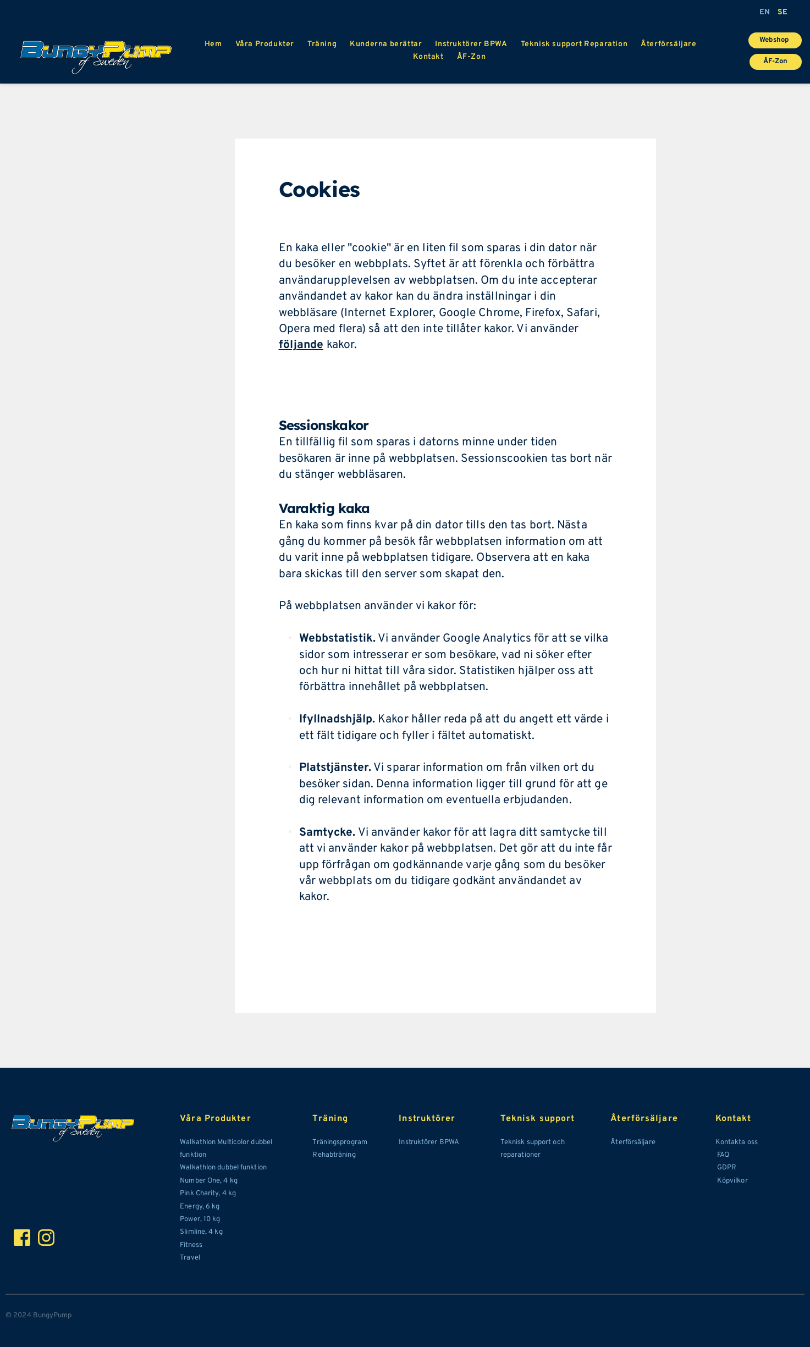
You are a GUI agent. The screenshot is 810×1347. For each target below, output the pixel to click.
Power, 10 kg (200, 1219)
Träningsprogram (339, 1142)
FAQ (722, 1155)
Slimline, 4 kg (201, 1232)
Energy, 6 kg (199, 1206)
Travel (191, 1258)
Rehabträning (333, 1155)
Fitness (192, 1245)
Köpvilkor (731, 1181)
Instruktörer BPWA (429, 1142)
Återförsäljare (633, 1142)
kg (233, 1181)
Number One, (201, 1181)
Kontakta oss (736, 1142)
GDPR (726, 1167)
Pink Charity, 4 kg (208, 1193)
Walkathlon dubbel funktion (223, 1167)
